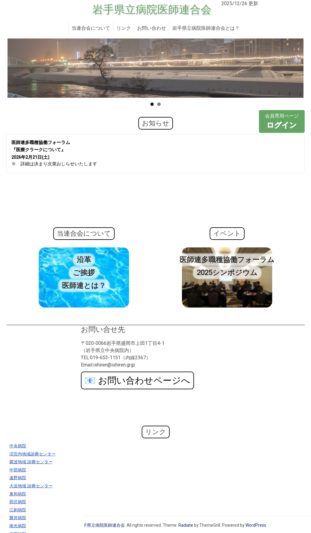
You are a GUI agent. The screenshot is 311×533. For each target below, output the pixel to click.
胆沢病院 (17, 501)
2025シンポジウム (227, 272)
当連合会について (91, 28)
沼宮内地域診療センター (32, 454)
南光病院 (17, 525)
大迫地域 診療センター (31, 486)
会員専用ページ (282, 121)
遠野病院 (17, 477)
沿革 (84, 260)
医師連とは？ (84, 285)
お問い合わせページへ (137, 380)
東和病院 (17, 494)
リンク (123, 28)
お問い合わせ (151, 28)
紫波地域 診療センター (31, 461)
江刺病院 (17, 510)
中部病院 (17, 470)
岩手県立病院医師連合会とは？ (206, 28)
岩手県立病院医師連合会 (151, 9)
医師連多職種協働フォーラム (227, 260)
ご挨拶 (84, 272)
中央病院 (17, 446)
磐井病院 (17, 517)
